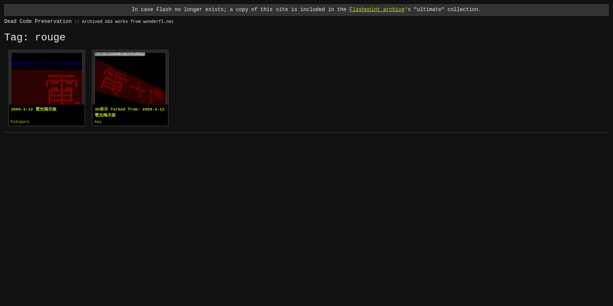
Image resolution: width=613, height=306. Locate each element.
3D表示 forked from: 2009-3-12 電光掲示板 (129, 112)
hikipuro (20, 122)
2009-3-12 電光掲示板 (34, 109)
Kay (98, 122)
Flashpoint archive (377, 9)
